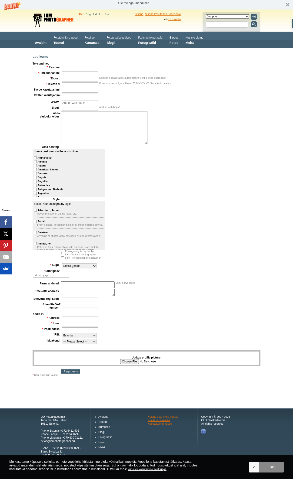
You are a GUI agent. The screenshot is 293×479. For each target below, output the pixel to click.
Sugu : (55, 265)
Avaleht (41, 40)
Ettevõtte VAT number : (51, 306)
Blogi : (56, 107)
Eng (88, 14)
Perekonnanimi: (49, 73)
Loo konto (174, 19)
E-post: (55, 78)
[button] (146, 5)
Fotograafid (150, 40)
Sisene (139, 14)
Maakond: (53, 340)
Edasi (271, 467)
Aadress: (53, 317)
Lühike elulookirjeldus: (50, 115)
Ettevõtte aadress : (48, 291)
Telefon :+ (53, 84)
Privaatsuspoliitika (159, 420)
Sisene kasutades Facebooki (162, 14)
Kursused (92, 40)
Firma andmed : (50, 283)
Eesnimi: (53, 67)
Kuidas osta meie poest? (163, 416)
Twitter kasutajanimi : (47, 97)
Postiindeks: (51, 329)
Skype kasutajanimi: (47, 89)
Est (81, 14)
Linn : (55, 323)
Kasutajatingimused (160, 423)
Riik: (56, 334)
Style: (56, 199)
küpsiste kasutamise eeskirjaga (147, 469)
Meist (194, 40)
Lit (100, 14)
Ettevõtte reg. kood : (46, 298)
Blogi (119, 40)
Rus (106, 14)
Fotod (174, 40)
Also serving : (51, 147)
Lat (95, 14)
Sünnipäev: (52, 271)
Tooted (65, 40)
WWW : (55, 102)
